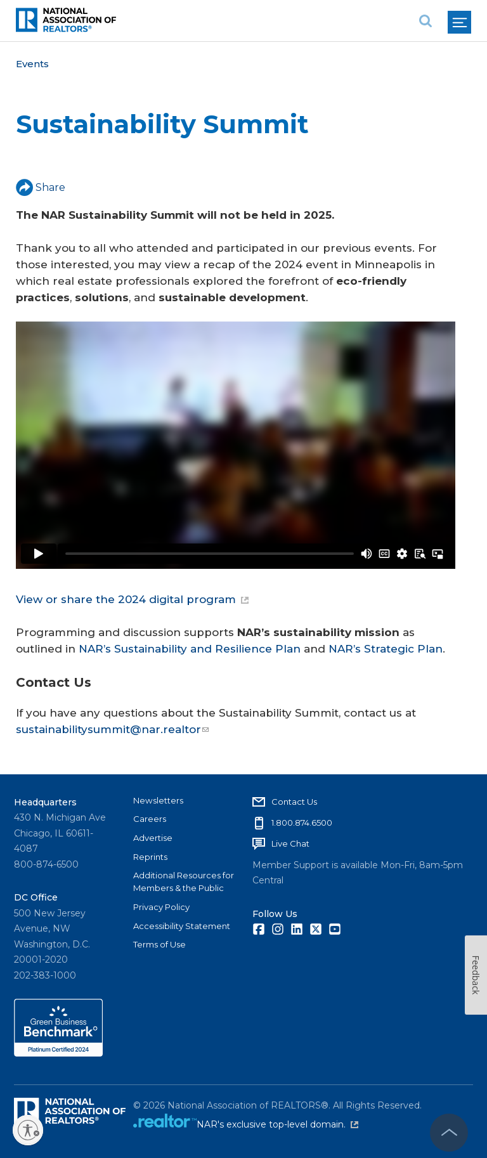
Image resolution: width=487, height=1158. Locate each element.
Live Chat (290, 843)
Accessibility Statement (181, 926)
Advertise (152, 838)
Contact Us (294, 802)
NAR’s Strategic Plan (385, 648)
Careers (149, 819)
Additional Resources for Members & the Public (183, 881)
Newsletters (158, 800)
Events (32, 64)
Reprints (150, 857)
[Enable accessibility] (28, 1130)
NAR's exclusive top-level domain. (277, 1124)
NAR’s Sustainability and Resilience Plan (190, 648)
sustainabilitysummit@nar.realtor (112, 729)
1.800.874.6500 (301, 822)
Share (40, 187)
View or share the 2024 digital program (132, 599)
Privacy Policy (161, 907)
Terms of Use (159, 944)
